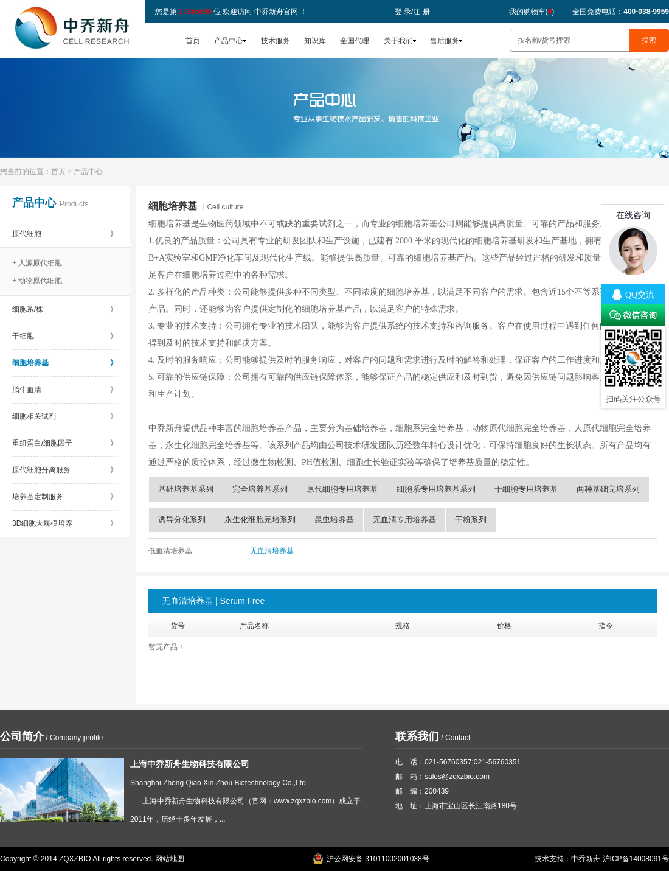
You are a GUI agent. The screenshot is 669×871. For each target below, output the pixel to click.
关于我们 (398, 41)
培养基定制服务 (64, 496)
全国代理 (354, 41)
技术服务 (275, 41)
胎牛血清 (64, 389)
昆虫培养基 (334, 519)
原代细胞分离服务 (64, 469)
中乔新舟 (585, 859)
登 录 (403, 11)
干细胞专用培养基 (526, 489)
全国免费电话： (620, 11)
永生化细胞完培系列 (260, 519)
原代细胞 (64, 233)
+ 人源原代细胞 (37, 263)
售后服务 (444, 41)
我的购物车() (532, 11)
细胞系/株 (64, 309)
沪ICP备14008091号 (636, 859)
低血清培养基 (170, 551)
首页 (192, 41)
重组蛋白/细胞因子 (64, 443)
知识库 (315, 41)
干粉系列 (471, 519)
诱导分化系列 (182, 519)
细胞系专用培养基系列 (436, 489)
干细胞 (64, 336)
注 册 (421, 11)
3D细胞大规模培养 (64, 523)
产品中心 (228, 41)
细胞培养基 (64, 362)
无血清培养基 (272, 551)
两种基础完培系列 (608, 489)
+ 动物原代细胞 (37, 280)
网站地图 (169, 859)
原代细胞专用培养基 (342, 489)
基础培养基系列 (185, 489)
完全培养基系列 (260, 489)
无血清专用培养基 (404, 519)
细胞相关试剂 (64, 416)
